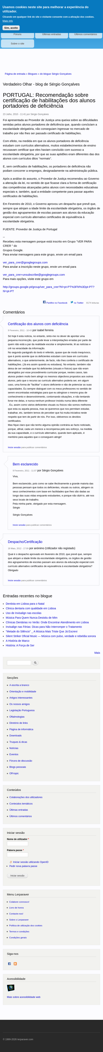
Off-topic (14, 773)
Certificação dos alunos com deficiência (38, 324)
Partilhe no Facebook (55, 302)
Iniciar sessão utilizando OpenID (30, 862)
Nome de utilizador (18, 839)
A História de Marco (17, 640)
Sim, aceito (11, 25)
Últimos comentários (85, 34)
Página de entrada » (16, 73)
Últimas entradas (51, 34)
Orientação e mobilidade (22, 691)
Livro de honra (16, 907)
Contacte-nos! (16, 913)
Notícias (13, 748)
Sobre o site (17, 43)
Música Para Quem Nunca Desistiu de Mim (31, 617)
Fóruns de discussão (20, 760)
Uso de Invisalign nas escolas (23, 613)
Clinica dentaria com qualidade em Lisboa (31, 608)
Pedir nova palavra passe (23, 866)
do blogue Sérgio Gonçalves (55, 73)
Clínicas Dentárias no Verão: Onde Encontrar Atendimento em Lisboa (47, 622)
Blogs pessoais (17, 766)
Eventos (13, 754)
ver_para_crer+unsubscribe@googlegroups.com (34, 274)
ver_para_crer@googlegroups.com (25, 262)
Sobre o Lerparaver (19, 919)
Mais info (8, 18)
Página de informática (21, 729)
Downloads (15, 735)
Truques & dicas (18, 741)
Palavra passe (15, 850)
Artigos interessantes (20, 697)
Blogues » (34, 73)
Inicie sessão (14, 447)
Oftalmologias (16, 716)
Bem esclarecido (25, 464)
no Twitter (77, 302)
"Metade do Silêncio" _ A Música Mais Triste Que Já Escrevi (41, 631)
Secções (12, 677)
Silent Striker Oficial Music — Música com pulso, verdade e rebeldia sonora (51, 636)
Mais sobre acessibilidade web (23, 997)
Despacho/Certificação (25, 542)
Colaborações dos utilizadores (25, 797)
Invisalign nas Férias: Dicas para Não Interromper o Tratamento (44, 626)
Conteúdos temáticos (21, 803)
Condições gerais (18, 937)
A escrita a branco (19, 685)
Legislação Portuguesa (22, 710)
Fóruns (17, 34)
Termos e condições (19, 931)
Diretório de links (18, 722)
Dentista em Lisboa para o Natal (25, 603)
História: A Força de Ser (20, 645)
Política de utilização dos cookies (25, 925)
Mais (97, 652)
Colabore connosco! (19, 901)
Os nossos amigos (19, 704)
